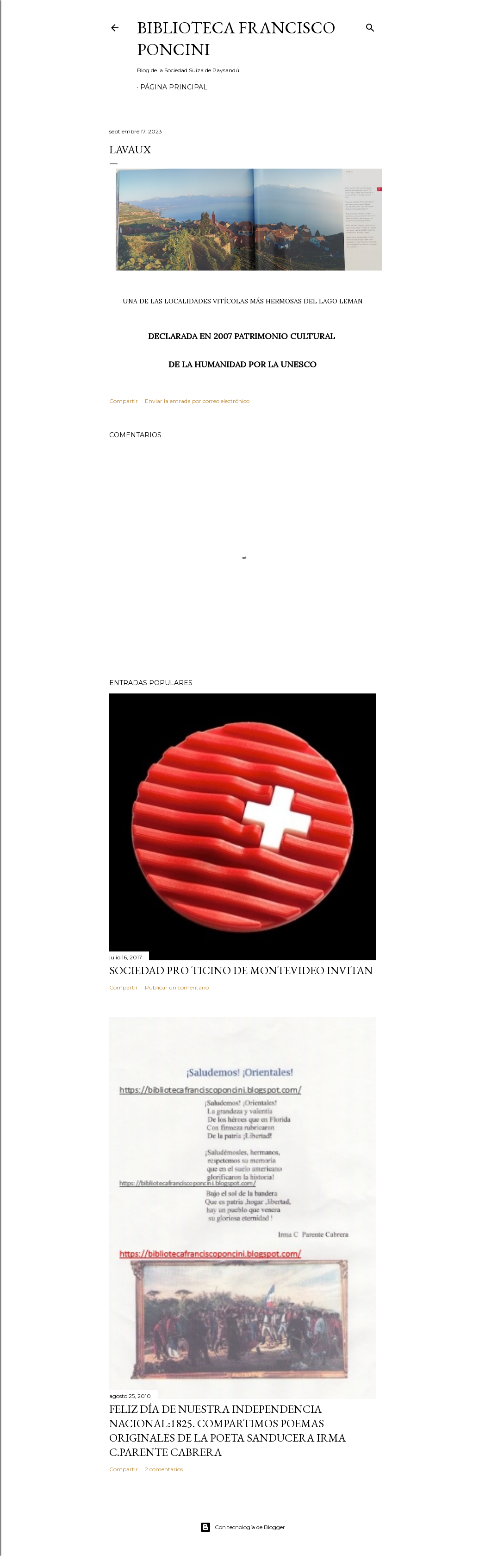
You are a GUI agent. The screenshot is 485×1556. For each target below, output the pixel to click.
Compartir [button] (123, 400)
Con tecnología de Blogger (242, 1527)
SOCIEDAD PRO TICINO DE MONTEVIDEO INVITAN (241, 970)
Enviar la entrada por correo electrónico (197, 400)
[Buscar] (370, 26)
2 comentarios (164, 1469)
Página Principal (173, 87)
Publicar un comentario (177, 987)
